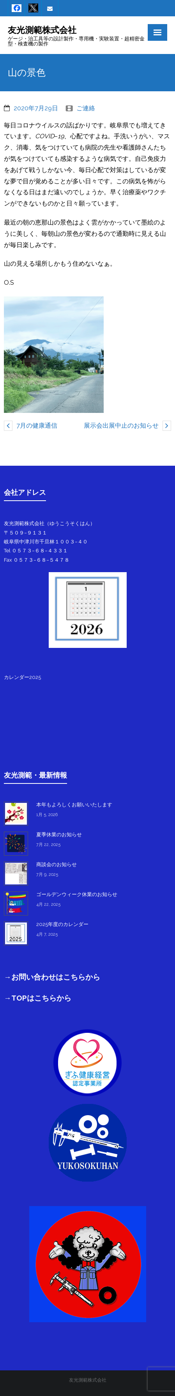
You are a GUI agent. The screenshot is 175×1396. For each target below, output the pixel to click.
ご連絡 (85, 108)
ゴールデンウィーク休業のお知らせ (76, 894)
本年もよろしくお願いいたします (74, 805)
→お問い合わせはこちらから (52, 977)
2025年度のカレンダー (62, 924)
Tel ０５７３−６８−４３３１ (36, 551)
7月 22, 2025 (48, 844)
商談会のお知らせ (56, 864)
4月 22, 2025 (48, 904)
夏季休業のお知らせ (59, 834)
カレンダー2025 (22, 677)
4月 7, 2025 (47, 934)
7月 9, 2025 (47, 874)
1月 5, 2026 (47, 814)
